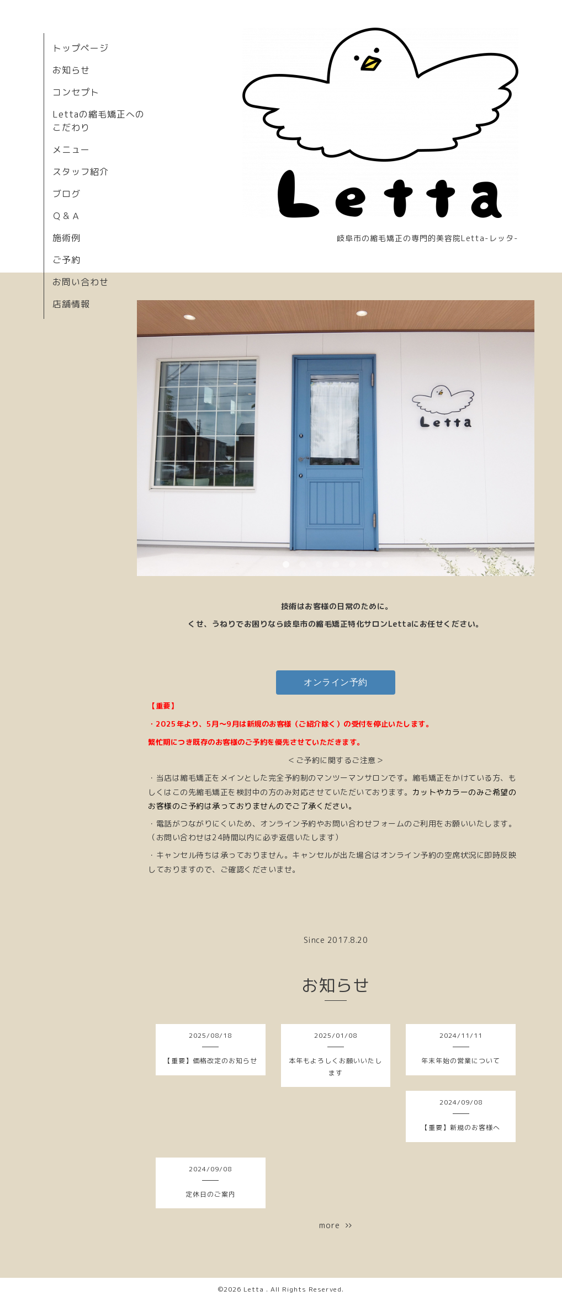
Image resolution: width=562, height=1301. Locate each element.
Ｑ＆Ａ (66, 216)
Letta (254, 1289)
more (335, 1225)
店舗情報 (71, 304)
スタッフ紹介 (80, 172)
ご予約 (66, 260)
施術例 (66, 238)
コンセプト (75, 92)
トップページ (80, 48)
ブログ (66, 194)
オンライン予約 (336, 682)
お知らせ (71, 70)
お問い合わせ (80, 282)
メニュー (71, 149)
